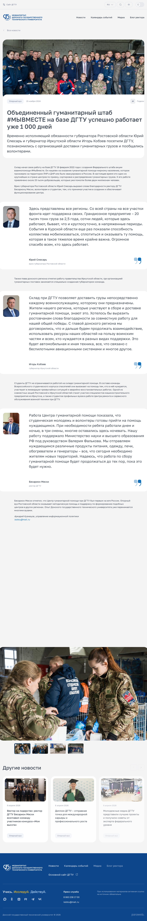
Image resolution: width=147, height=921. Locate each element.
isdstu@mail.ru (71, 902)
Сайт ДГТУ (10, 4)
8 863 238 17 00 (71, 897)
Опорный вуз (15, 835)
